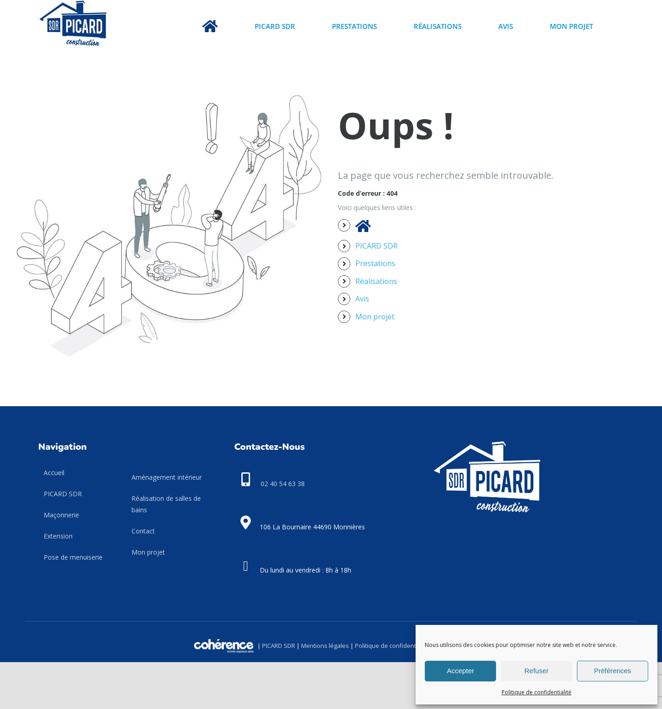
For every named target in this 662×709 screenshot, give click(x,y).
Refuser (537, 671)
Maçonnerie (61, 514)
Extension (58, 536)
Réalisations (376, 281)
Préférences (612, 671)
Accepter (460, 671)
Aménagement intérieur (166, 477)
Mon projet (374, 317)
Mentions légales (325, 645)
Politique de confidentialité (536, 692)
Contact (143, 531)
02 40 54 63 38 (283, 483)
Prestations (375, 263)
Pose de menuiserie (73, 557)
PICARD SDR (376, 246)
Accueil (54, 472)
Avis (362, 299)
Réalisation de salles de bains (166, 504)
